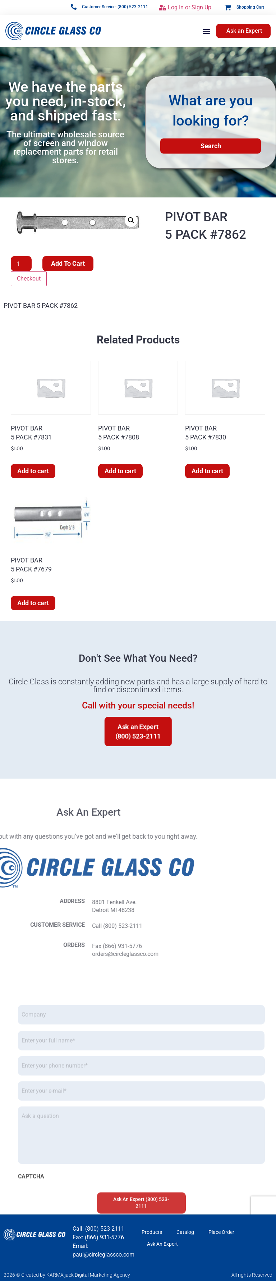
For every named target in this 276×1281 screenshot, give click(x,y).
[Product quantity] (21, 263)
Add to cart (68, 263)
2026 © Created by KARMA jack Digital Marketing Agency (67, 1275)
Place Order (221, 1232)
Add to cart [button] (33, 471)
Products (152, 1232)
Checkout (29, 278)
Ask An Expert (162, 1244)
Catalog (185, 1232)
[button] (206, 31)
